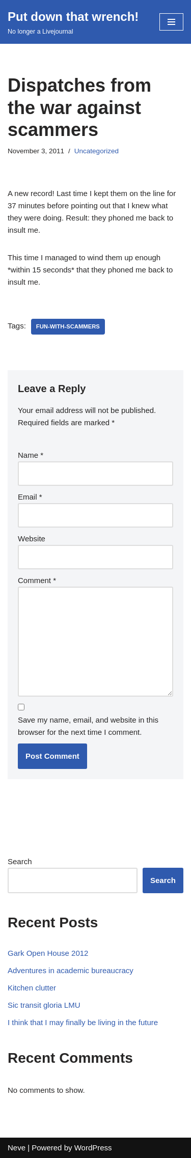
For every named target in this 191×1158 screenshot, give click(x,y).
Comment (37, 580)
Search (20, 861)
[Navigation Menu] (171, 22)
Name (30, 455)
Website (31, 538)
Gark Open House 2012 (48, 953)
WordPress (93, 1147)
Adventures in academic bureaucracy (70, 970)
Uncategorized (96, 151)
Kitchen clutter (32, 987)
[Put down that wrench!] (73, 22)
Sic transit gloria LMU (44, 1005)
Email (30, 496)
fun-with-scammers (68, 326)
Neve (16, 1147)
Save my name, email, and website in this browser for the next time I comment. (88, 725)
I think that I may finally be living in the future (83, 1022)
